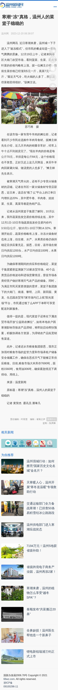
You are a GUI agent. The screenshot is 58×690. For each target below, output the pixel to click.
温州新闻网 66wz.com (28, 411)
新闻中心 (51, 419)
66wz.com (9, 679)
